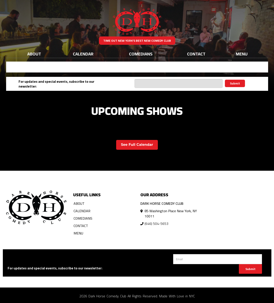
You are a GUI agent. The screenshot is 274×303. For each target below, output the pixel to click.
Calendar (83, 54)
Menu (242, 54)
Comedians (140, 54)
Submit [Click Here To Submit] (250, 269)
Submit (235, 83)
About (34, 54)
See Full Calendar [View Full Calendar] (137, 145)
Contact (196, 54)
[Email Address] (178, 83)
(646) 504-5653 (156, 223)
